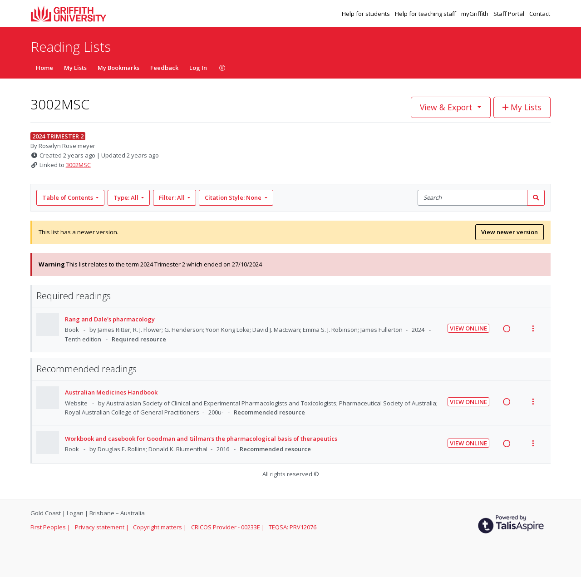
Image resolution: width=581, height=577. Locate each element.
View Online (468, 328)
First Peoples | (51, 527)
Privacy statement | (102, 527)
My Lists (75, 68)
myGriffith (475, 14)
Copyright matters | (160, 527)
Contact (539, 14)
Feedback (164, 68)
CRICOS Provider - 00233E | (228, 527)
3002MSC (78, 165)
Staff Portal (509, 14)
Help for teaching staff (426, 14)
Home (44, 68)
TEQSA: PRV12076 (292, 527)
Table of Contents (68, 197)
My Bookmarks (118, 68)
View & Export (447, 107)
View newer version (509, 232)
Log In (198, 68)
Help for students (366, 14)
